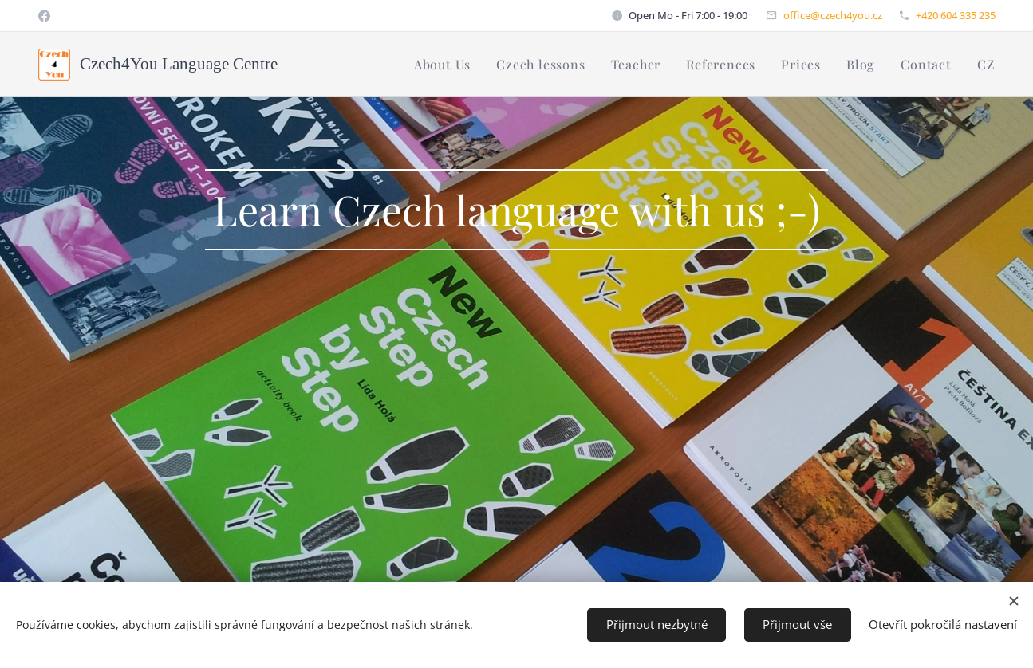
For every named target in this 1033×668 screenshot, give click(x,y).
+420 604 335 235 (956, 15)
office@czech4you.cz (832, 15)
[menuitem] (446, 64)
